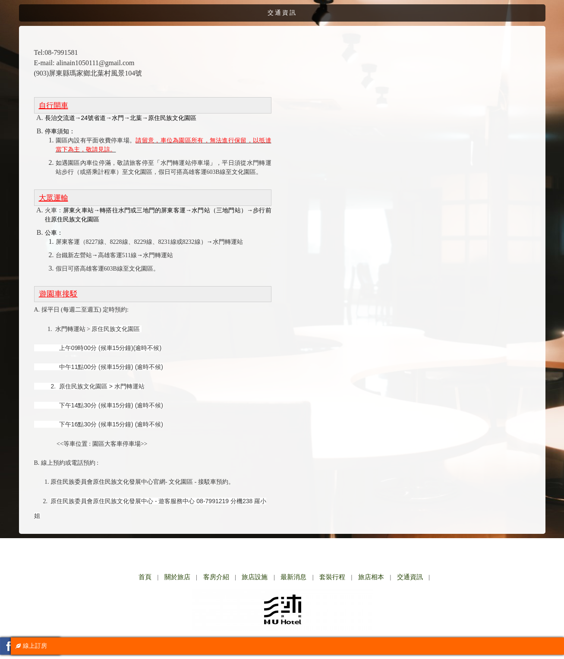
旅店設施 (255, 577)
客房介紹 (216, 577)
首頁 (145, 577)
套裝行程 (332, 577)
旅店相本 (371, 577)
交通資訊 (410, 577)
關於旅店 (177, 577)
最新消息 (293, 577)
